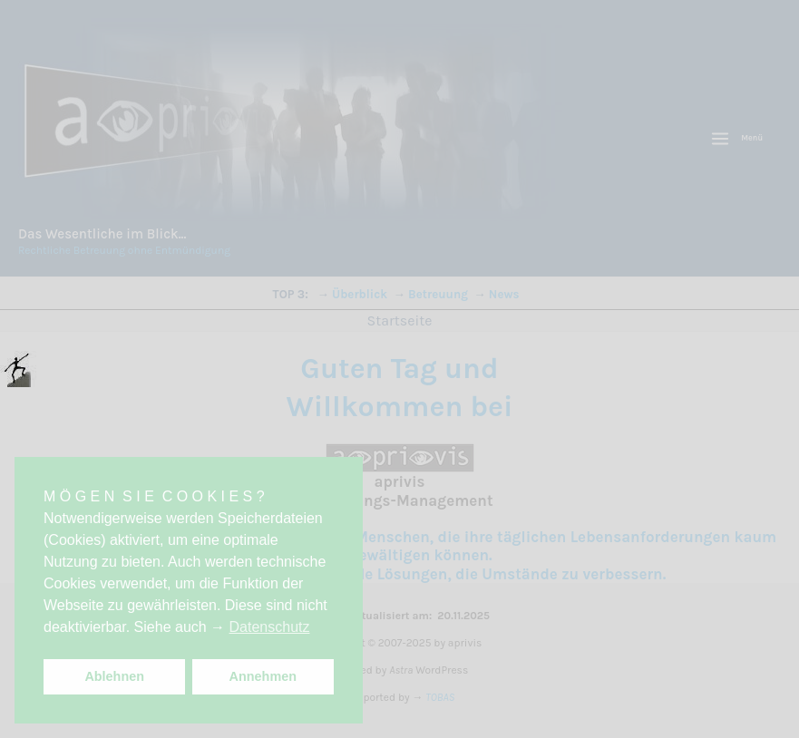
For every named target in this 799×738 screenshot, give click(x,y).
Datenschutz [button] (269, 627)
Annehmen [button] (263, 676)
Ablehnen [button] (114, 676)
